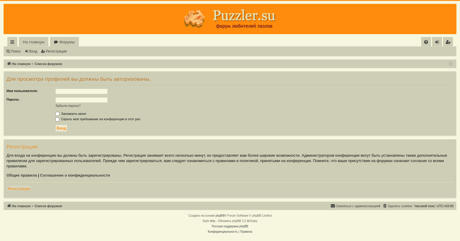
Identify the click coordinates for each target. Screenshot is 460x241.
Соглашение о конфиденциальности (75, 175)
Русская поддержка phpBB (230, 226)
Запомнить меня (70, 113)
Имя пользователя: (22, 91)
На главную (33, 42)
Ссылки (13, 43)
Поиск (15, 51)
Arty (212, 221)
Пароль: (13, 99)
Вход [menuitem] (438, 43)
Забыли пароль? (68, 105)
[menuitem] (426, 42)
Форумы (67, 42)
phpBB (219, 215)
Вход (33, 51)
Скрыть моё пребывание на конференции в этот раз (97, 119)
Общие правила (22, 175)
